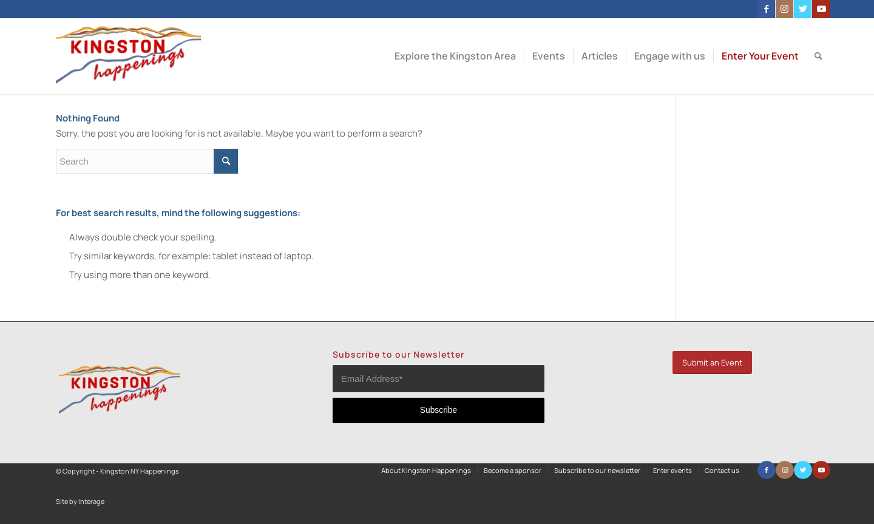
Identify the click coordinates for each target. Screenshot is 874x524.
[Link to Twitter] (802, 9)
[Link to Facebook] (766, 9)
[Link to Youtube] (821, 9)
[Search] (818, 56)
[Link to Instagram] (784, 9)
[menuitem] (455, 56)
